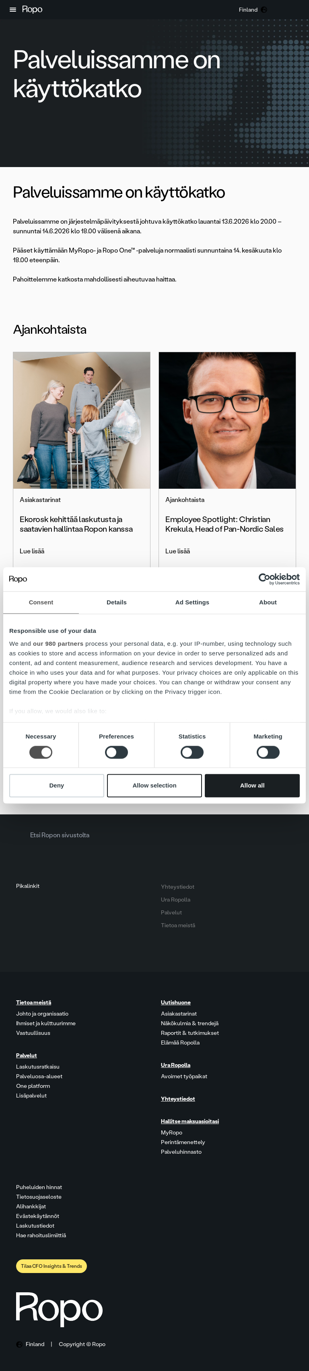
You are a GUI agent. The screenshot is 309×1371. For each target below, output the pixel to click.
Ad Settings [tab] (192, 602)
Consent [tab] (41, 602)
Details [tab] (117, 602)
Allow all (252, 785)
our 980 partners (58, 643)
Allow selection (154, 785)
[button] (13, 10)
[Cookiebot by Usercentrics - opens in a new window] (264, 579)
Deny (56, 785)
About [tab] (268, 602)
